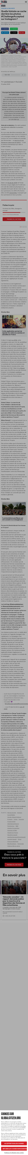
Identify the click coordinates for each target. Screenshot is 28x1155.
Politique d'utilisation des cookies (14, 1152)
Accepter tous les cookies (14, 1143)
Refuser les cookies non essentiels (15, 1149)
